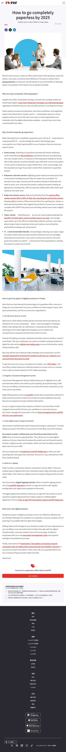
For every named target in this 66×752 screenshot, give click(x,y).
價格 (33, 623)
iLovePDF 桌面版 (33, 640)
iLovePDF (29, 395)
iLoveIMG (33, 654)
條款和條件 (33, 684)
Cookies (33, 687)
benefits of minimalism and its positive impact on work (26, 218)
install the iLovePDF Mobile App (34, 451)
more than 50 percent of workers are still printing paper (40, 102)
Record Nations (27, 155)
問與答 (33, 630)
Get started (33, 576)
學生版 (33, 667)
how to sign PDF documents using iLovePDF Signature (41, 500)
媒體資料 (33, 707)
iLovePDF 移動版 (33, 644)
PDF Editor (52, 364)
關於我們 (33, 697)
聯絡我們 (33, 701)
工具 (33, 627)
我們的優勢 (33, 620)
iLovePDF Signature (16, 485)
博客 (33, 704)
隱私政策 (33, 680)
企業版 (33, 664)
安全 (33, 677)
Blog (6, 24)
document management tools (35, 535)
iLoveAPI (33, 650)
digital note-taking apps (30, 344)
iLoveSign (33, 647)
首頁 (33, 617)
